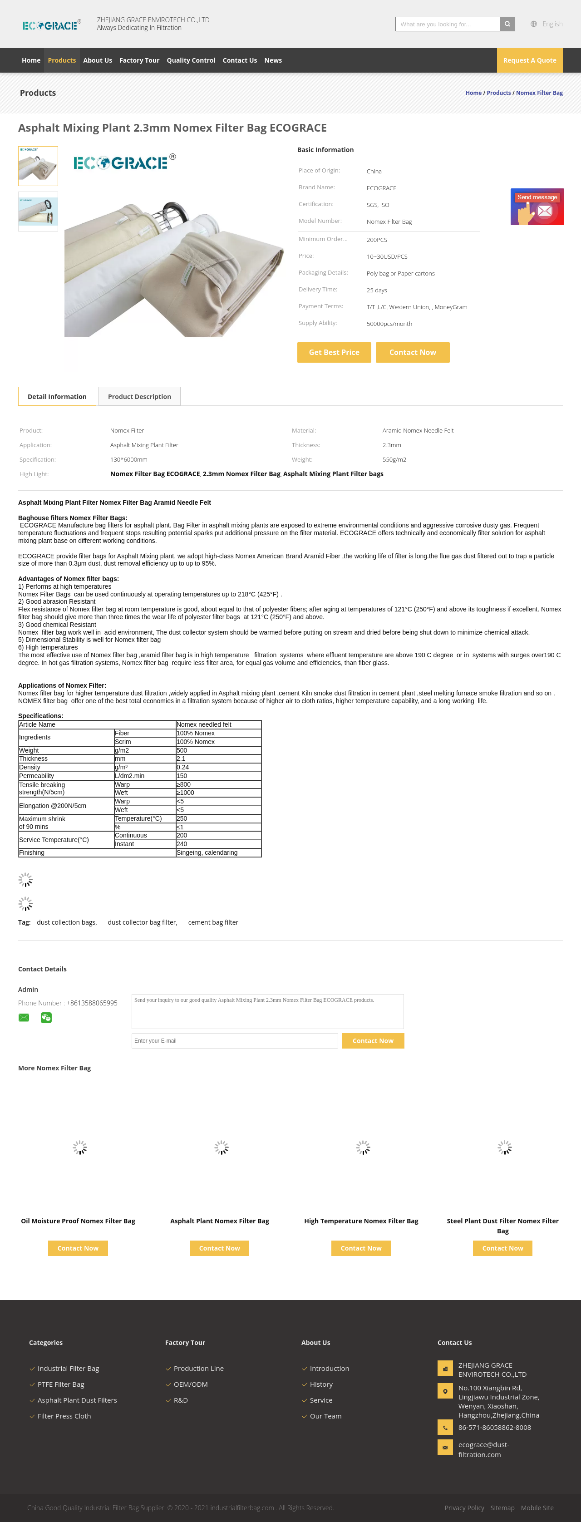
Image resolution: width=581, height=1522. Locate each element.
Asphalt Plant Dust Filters (73, 1399)
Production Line (194, 1368)
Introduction (325, 1368)
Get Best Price (334, 352)
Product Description (139, 396)
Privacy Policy (464, 1507)
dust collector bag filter (142, 922)
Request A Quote (529, 60)
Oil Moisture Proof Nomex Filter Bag (78, 1221)
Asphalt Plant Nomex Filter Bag (219, 1221)
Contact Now (412, 352)
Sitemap (503, 1507)
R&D (176, 1399)
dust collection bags (66, 922)
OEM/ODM (186, 1384)
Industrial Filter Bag (64, 1368)
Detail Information (57, 396)
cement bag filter (213, 922)
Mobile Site (537, 1507)
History (317, 1384)
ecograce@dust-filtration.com (483, 1449)
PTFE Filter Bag (56, 1384)
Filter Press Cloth (60, 1415)
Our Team (321, 1415)
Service (317, 1399)
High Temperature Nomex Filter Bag (361, 1221)
